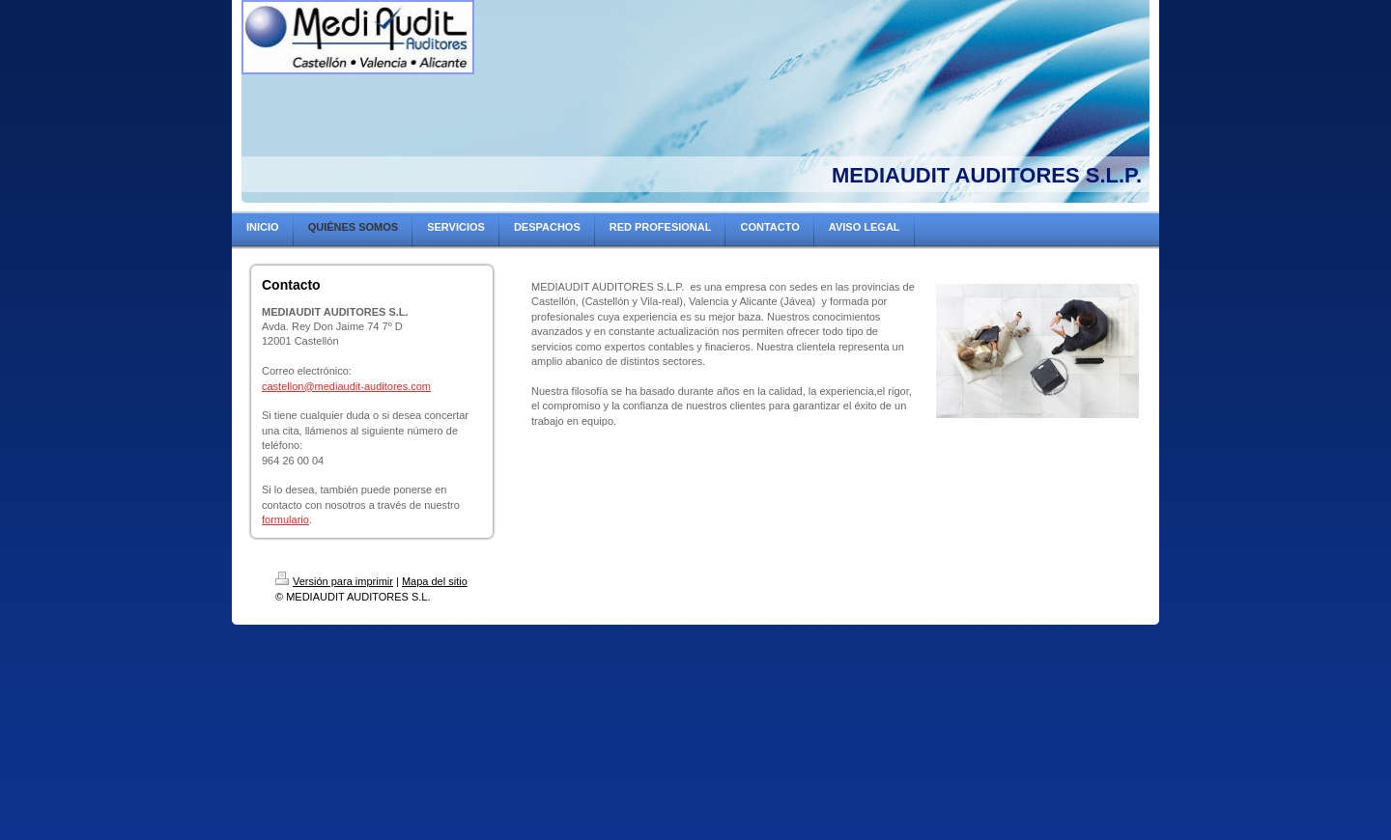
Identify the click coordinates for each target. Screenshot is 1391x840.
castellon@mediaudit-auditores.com (346, 386)
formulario (285, 519)
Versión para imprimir (334, 581)
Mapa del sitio (435, 581)
